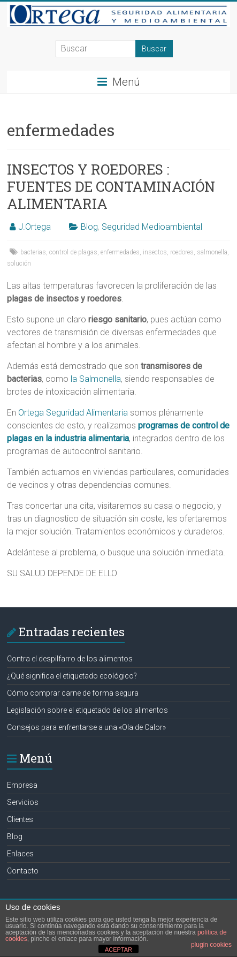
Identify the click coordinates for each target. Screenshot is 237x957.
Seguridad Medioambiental (152, 227)
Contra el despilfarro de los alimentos (70, 658)
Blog (89, 227)
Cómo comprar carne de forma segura (73, 693)
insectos (155, 252)
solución (19, 263)
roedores (182, 252)
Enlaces (20, 853)
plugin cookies (211, 944)
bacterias (33, 252)
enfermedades (120, 252)
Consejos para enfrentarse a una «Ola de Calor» (86, 727)
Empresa (22, 785)
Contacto (23, 870)
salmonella (212, 252)
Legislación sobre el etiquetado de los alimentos (87, 710)
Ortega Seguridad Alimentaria (73, 413)
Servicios (23, 802)
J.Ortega (34, 227)
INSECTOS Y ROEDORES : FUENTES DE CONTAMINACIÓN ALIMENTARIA (111, 186)
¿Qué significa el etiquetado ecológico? (72, 676)
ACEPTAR (118, 949)
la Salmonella (96, 379)
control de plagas (73, 252)
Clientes (20, 819)
